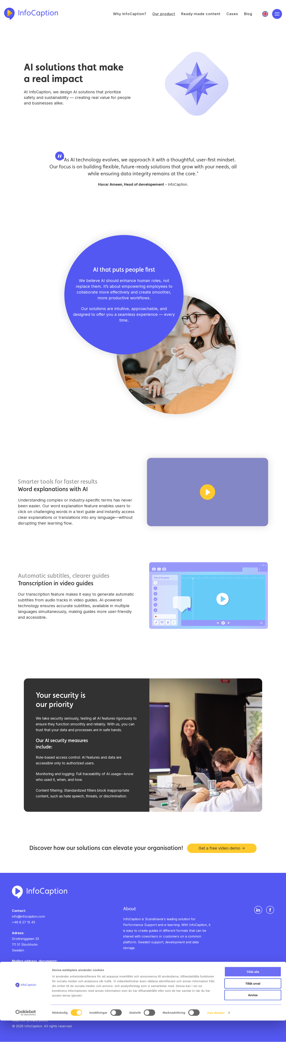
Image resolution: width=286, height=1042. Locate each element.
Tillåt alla (252, 993)
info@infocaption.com (28, 917)
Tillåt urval (252, 1005)
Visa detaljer (216, 1034)
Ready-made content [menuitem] (200, 14)
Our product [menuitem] (163, 14)
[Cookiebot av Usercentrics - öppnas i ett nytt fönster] (25, 1034)
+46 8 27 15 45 (23, 922)
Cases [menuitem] (232, 14)
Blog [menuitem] (248, 14)
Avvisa (253, 1016)
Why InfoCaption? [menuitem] (129, 14)
